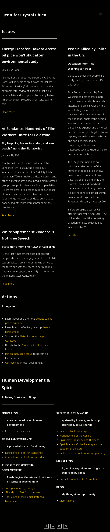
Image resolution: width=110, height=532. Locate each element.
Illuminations (67, 500)
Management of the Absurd (75, 435)
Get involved (12, 362)
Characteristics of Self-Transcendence (26, 457)
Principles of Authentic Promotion (79, 479)
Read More (8, 112)
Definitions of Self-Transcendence (24, 452)
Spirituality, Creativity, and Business (79, 440)
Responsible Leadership (73, 431)
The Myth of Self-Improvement (23, 492)
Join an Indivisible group (19, 353)
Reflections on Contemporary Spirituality (83, 453)
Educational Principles (17, 431)
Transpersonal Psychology (20, 488)
